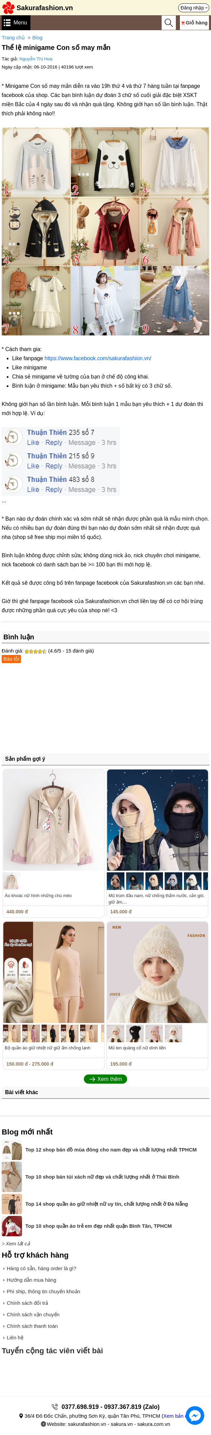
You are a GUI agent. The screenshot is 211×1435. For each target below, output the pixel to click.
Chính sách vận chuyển (33, 1314)
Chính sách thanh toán (32, 1326)
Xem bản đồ (177, 1416)
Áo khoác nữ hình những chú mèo (38, 895)
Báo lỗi (11, 659)
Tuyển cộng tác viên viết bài (52, 1350)
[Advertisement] (105, 710)
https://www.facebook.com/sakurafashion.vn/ (98, 358)
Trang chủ (13, 37)
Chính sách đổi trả (27, 1303)
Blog (37, 37)
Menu (20, 22)
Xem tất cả (18, 1243)
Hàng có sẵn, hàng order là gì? (41, 1268)
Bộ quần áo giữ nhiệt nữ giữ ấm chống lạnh (47, 1047)
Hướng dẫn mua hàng (31, 1280)
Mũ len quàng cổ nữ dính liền (137, 1047)
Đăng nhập (192, 8)
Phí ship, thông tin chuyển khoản (43, 1291)
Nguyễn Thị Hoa (35, 58)
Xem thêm (109, 1079)
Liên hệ (15, 1337)
